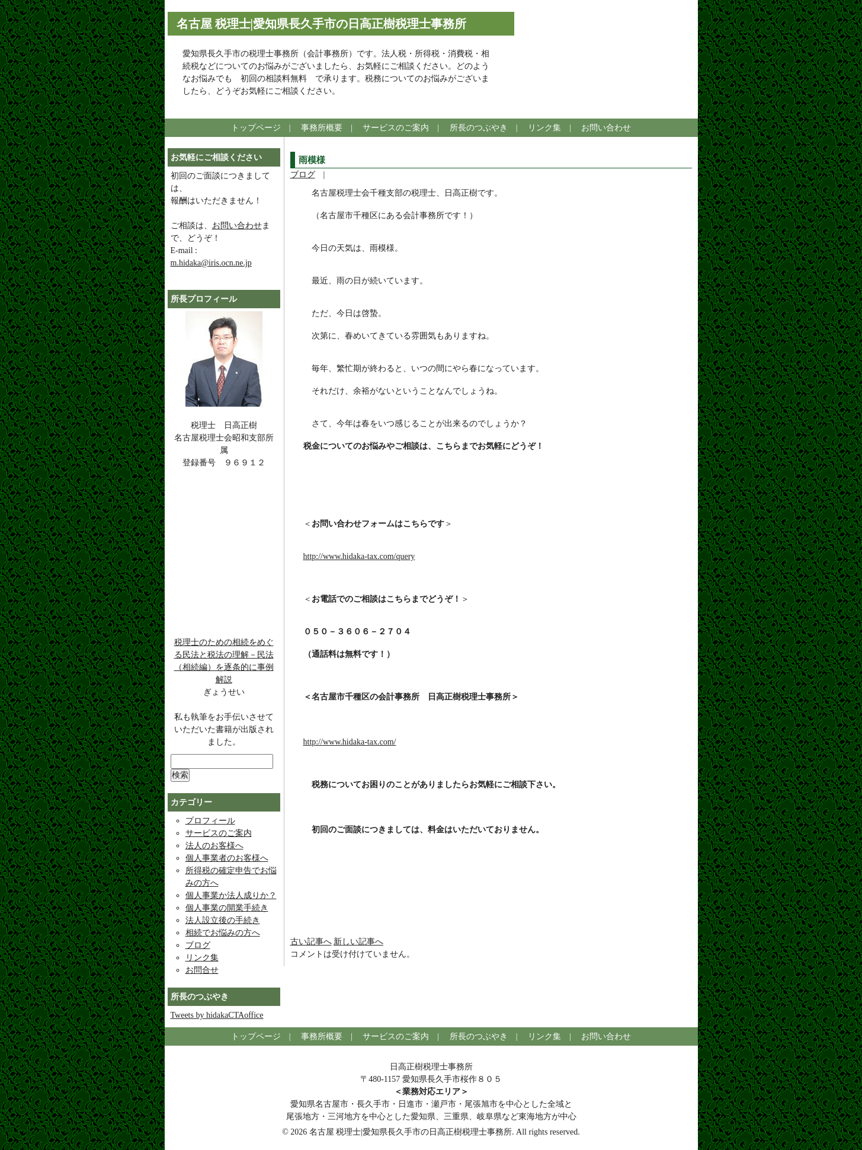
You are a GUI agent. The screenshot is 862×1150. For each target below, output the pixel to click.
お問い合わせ (606, 127)
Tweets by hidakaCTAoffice (217, 1015)
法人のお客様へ (214, 845)
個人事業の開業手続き (226, 907)
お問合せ (202, 970)
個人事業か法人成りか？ (231, 895)
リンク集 (544, 127)
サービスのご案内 (396, 127)
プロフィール (210, 820)
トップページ (256, 127)
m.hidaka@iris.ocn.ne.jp (211, 262)
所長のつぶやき (479, 127)
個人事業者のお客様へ (226, 858)
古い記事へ (311, 941)
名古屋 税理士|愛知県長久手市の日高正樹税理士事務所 (321, 23)
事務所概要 (321, 127)
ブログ (302, 174)
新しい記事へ (358, 941)
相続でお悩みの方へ (222, 932)
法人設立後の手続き (222, 920)
